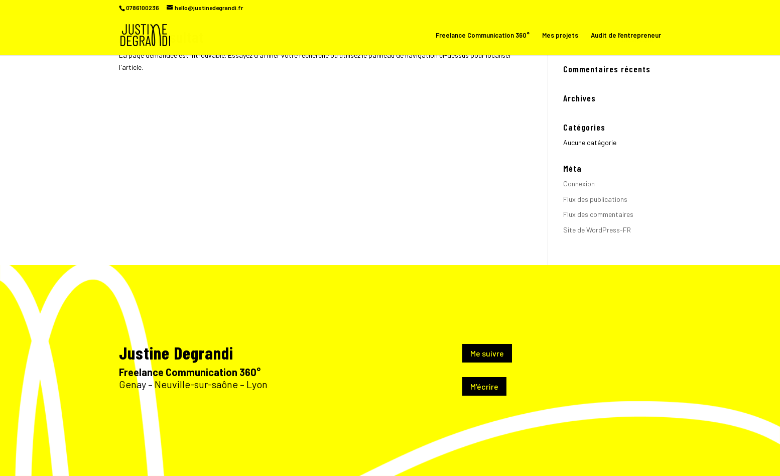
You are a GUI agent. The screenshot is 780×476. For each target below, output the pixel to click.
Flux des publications (595, 199)
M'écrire (484, 386)
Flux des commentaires (598, 214)
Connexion (579, 183)
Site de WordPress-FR (597, 229)
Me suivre (487, 353)
